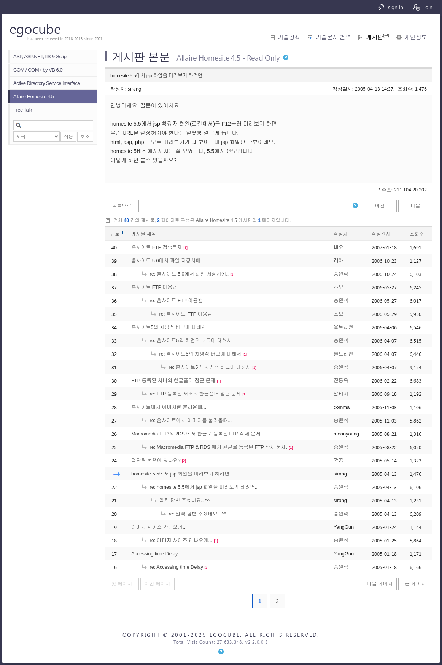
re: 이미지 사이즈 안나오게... (176, 540)
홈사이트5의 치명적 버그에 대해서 (168, 327)
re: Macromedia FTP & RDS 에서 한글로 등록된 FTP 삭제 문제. (214, 447)
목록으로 (121, 206)
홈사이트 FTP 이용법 (154, 287)
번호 (115, 234)
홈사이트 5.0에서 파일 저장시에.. (167, 260)
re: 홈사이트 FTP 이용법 (172, 300)
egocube (35, 28)
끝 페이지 (415, 584)
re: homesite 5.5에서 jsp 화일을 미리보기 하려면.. (199, 487)
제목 (151, 234)
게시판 (377, 37)
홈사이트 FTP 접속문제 (156, 247)
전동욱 (341, 380)
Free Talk (22, 110)
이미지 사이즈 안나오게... (159, 527)
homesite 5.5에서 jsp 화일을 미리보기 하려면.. (181, 474)
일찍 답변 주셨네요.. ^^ (180, 500)
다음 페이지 (380, 584)
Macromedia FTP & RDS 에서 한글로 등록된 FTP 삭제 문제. (196, 434)
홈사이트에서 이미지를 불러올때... (168, 407)
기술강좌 (289, 37)
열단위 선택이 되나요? (156, 460)
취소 (85, 136)
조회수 (417, 234)
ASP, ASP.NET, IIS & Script (40, 56)
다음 (415, 206)
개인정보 (415, 37)
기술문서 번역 (333, 37)
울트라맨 (343, 327)
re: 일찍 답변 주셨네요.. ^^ (193, 514)
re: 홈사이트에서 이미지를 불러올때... (186, 420)
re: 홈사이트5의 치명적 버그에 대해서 (186, 340)
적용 (68, 136)
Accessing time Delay (154, 554)
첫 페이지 (121, 584)
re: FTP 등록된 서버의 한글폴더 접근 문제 (191, 394)
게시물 (143, 234)
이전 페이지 (157, 584)
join (422, 7)
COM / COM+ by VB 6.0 (37, 70)
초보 (338, 287)
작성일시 (381, 234)
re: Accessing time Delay (172, 567)
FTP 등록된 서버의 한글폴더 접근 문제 (173, 380)
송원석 (341, 274)
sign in (390, 7)
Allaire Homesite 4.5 (33, 96)
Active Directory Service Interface (46, 83)
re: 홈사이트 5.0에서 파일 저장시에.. (185, 274)
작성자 (341, 234)
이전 (380, 206)
